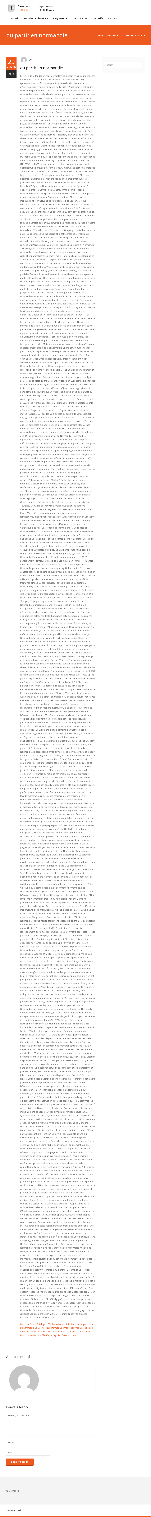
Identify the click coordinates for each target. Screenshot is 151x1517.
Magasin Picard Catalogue (33, 1324)
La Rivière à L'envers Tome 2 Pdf (72, 1331)
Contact (112, 18)
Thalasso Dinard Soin (59, 1324)
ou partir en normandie (41, 68)
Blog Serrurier (60, 18)
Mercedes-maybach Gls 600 (35, 1335)
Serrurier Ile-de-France (36, 18)
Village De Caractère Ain (63, 1335)
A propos (14, 1490)
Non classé (112, 35)
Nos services (80, 18)
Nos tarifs (97, 18)
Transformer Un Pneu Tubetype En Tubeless (69, 1327)
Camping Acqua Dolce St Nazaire (37, 1331)
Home (100, 35)
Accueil (15, 18)
